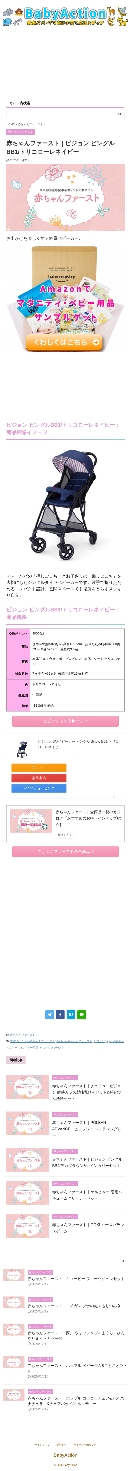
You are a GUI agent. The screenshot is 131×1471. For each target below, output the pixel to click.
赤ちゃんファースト (22, 1034)
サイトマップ (42, 1444)
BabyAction (65, 1455)
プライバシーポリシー (83, 1444)
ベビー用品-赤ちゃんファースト (44, 1047)
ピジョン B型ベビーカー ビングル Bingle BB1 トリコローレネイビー (78, 744)
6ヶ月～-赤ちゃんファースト (74, 1041)
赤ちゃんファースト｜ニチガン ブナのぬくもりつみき (74, 1306)
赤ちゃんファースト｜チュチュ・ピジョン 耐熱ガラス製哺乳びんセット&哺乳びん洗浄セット (86, 1092)
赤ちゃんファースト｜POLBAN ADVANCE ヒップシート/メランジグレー (86, 1129)
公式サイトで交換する (65, 721)
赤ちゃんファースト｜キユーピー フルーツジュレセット (76, 1279)
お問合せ (60, 1444)
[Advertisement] (65, 63)
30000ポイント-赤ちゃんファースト (32, 1041)
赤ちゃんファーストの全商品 (65, 851)
